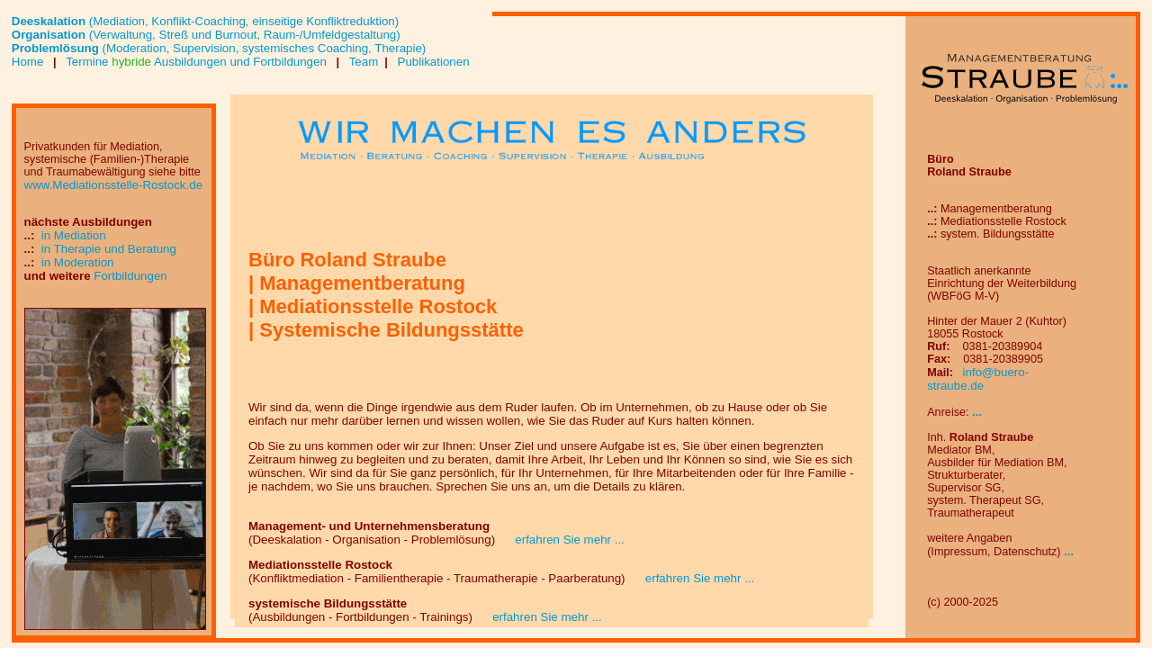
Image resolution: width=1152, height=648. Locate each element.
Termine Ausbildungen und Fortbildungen (196, 61)
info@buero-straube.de (978, 378)
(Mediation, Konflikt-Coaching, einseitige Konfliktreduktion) (205, 21)
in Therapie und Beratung (108, 249)
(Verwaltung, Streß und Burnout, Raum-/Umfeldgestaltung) (206, 34)
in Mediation (73, 235)
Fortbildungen (130, 276)
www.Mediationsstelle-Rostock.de (113, 185)
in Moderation (77, 262)
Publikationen (432, 61)
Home (29, 61)
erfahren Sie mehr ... (562, 539)
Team (362, 61)
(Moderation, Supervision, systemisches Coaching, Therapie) (219, 48)
